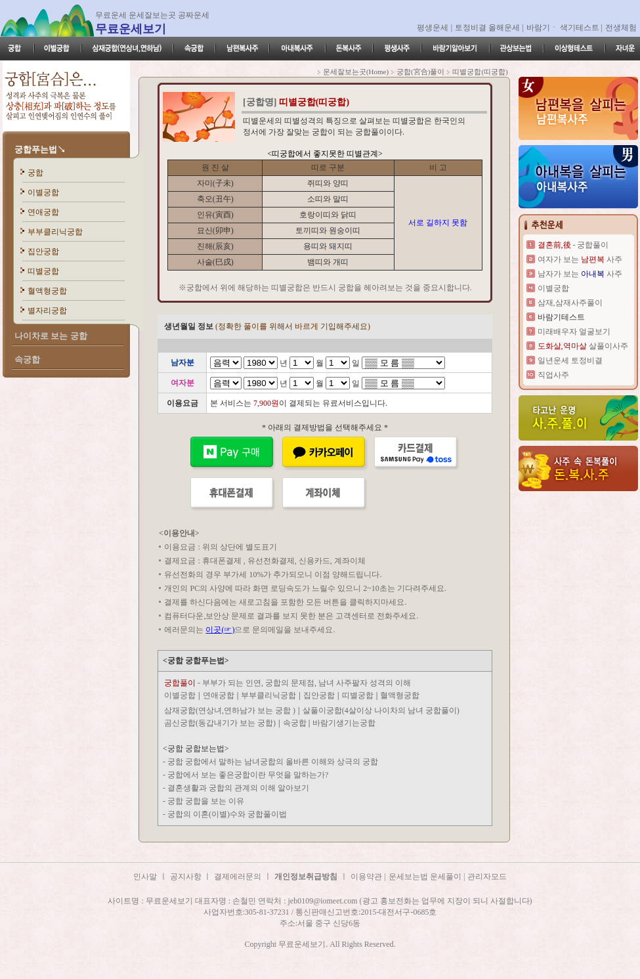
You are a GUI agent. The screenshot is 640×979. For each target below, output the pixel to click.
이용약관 (366, 876)
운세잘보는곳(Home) (356, 72)
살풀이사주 (583, 346)
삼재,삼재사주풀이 (570, 302)
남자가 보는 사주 (580, 273)
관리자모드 (487, 876)
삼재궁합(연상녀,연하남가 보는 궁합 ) (229, 710)
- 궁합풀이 (573, 245)
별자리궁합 (47, 310)
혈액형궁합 (47, 290)
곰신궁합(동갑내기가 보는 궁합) (220, 723)
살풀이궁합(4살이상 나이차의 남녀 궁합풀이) (381, 710)
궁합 (35, 172)
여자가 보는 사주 (580, 259)
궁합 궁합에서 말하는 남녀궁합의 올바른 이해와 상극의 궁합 (272, 761)
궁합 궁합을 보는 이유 (205, 801)
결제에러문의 (237, 876)
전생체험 (621, 27)
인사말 (145, 876)
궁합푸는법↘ (40, 149)
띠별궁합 (43, 271)
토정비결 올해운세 (488, 27)
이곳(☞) (219, 629)
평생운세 (432, 27)
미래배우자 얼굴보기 (574, 331)
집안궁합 (43, 251)
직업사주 (553, 375)
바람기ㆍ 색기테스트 (563, 27)
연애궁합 (43, 212)
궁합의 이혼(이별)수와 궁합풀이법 (227, 814)
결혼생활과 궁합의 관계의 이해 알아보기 (238, 788)
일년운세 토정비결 (570, 360)
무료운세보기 (130, 28)
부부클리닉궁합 (55, 231)
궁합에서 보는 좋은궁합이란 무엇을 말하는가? (247, 774)
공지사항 (186, 876)
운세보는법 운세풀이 (426, 876)
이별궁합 (43, 192)
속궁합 (296, 723)
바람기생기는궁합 (343, 723)
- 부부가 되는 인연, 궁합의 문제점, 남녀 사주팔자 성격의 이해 (287, 682)
